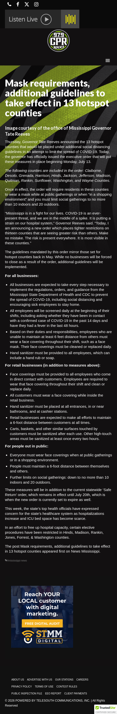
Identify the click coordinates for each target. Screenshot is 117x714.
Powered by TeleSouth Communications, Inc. (52, 700)
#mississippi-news (17, 560)
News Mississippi (85, 551)
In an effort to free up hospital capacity (36, 527)
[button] (105, 709)
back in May (43, 257)
